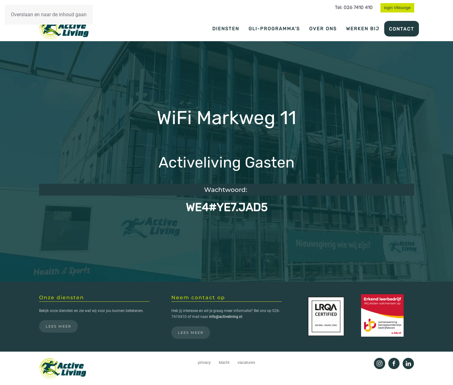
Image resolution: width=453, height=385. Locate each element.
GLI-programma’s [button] (274, 29)
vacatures (246, 362)
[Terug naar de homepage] (63, 28)
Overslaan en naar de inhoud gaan (49, 14)
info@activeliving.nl (225, 316)
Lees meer (58, 326)
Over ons (323, 29)
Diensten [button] (225, 29)
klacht (224, 362)
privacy (204, 362)
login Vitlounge (397, 7)
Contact (401, 29)
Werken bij (363, 29)
